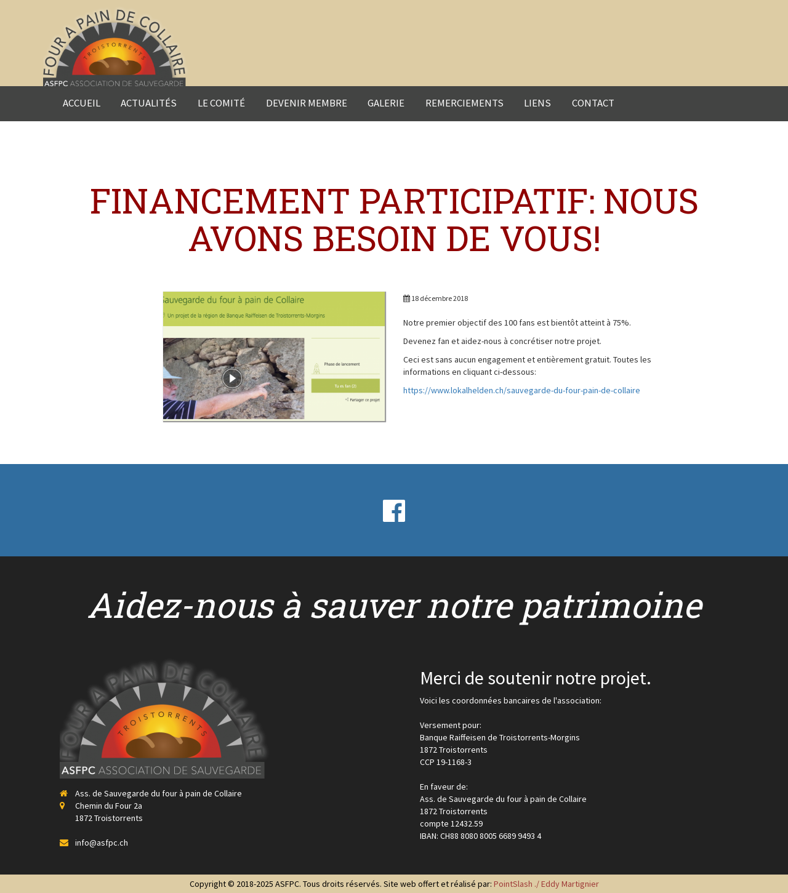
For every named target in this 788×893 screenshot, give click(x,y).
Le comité (221, 103)
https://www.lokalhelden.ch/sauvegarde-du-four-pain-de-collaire (521, 390)
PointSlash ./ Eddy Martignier (546, 883)
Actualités (149, 103)
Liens (537, 103)
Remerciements (464, 103)
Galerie (386, 103)
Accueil (81, 103)
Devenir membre (306, 103)
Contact (593, 103)
